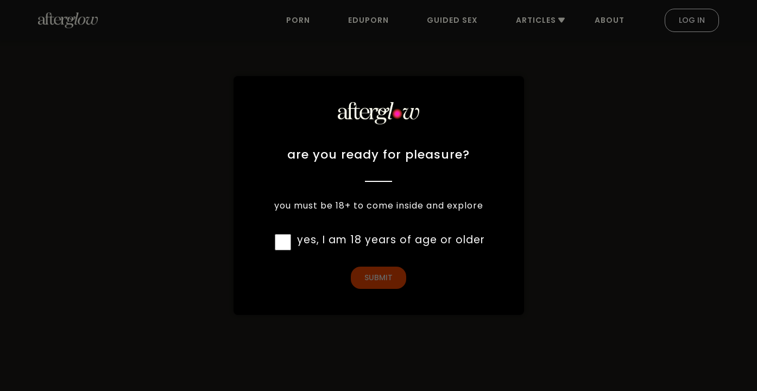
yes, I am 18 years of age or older (391, 239)
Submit (378, 277)
